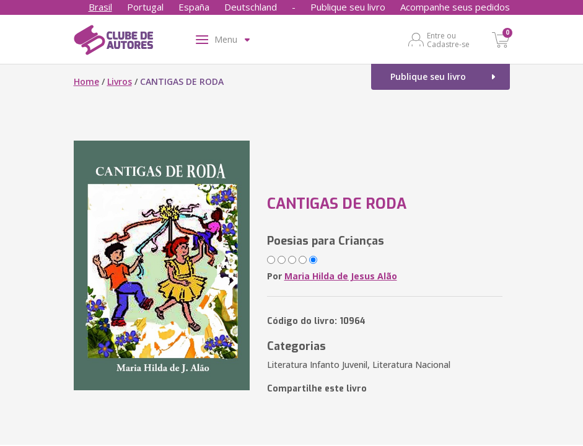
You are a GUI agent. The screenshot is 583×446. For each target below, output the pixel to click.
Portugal (145, 7)
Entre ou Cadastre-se (448, 39)
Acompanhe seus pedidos (455, 7)
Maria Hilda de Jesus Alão (340, 276)
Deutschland (250, 7)
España (193, 7)
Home (86, 81)
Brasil (100, 7)
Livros (119, 81)
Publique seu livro (347, 7)
